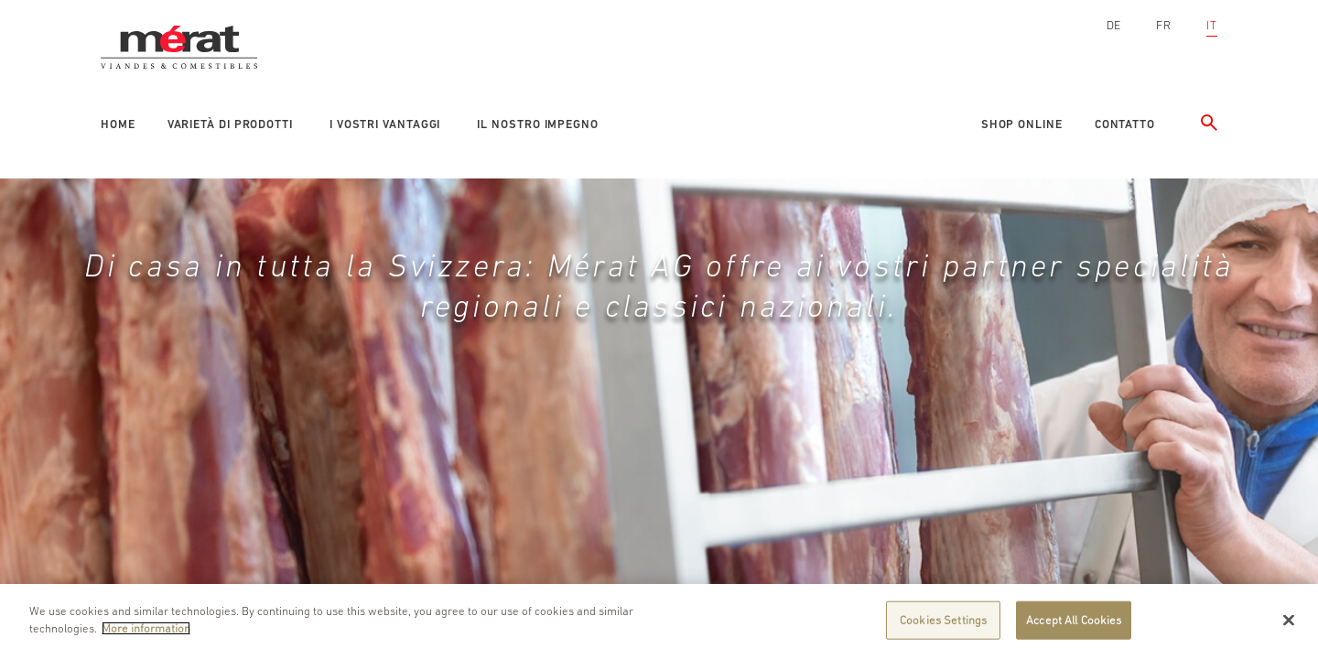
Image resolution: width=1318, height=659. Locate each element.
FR (1164, 25)
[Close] (1289, 620)
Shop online (1022, 124)
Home (118, 124)
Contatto (1125, 124)
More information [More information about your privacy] (146, 628)
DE (1114, 25)
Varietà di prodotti (230, 124)
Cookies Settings (943, 620)
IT (1211, 25)
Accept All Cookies (1073, 620)
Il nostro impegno (537, 124)
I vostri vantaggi (385, 124)
